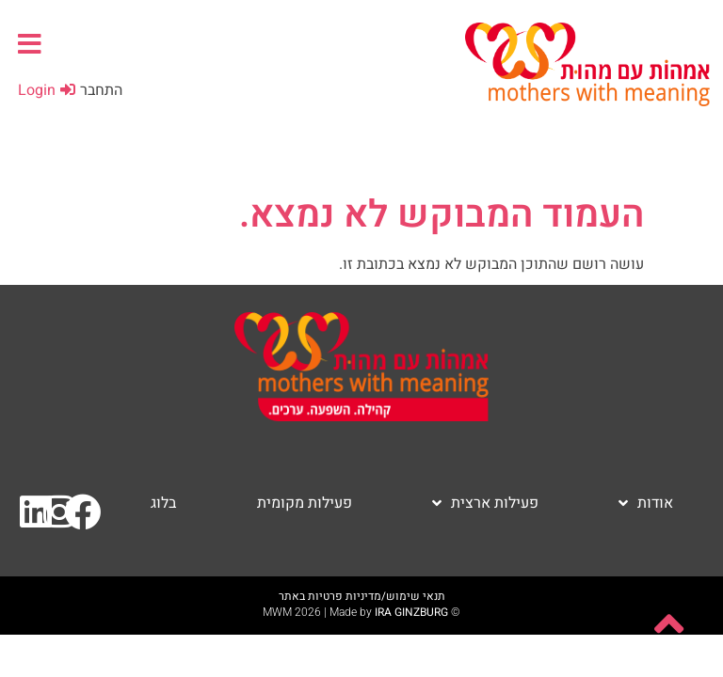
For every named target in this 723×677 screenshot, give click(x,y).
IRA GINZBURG (411, 612)
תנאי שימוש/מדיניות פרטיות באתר (362, 596)
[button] (29, 43)
